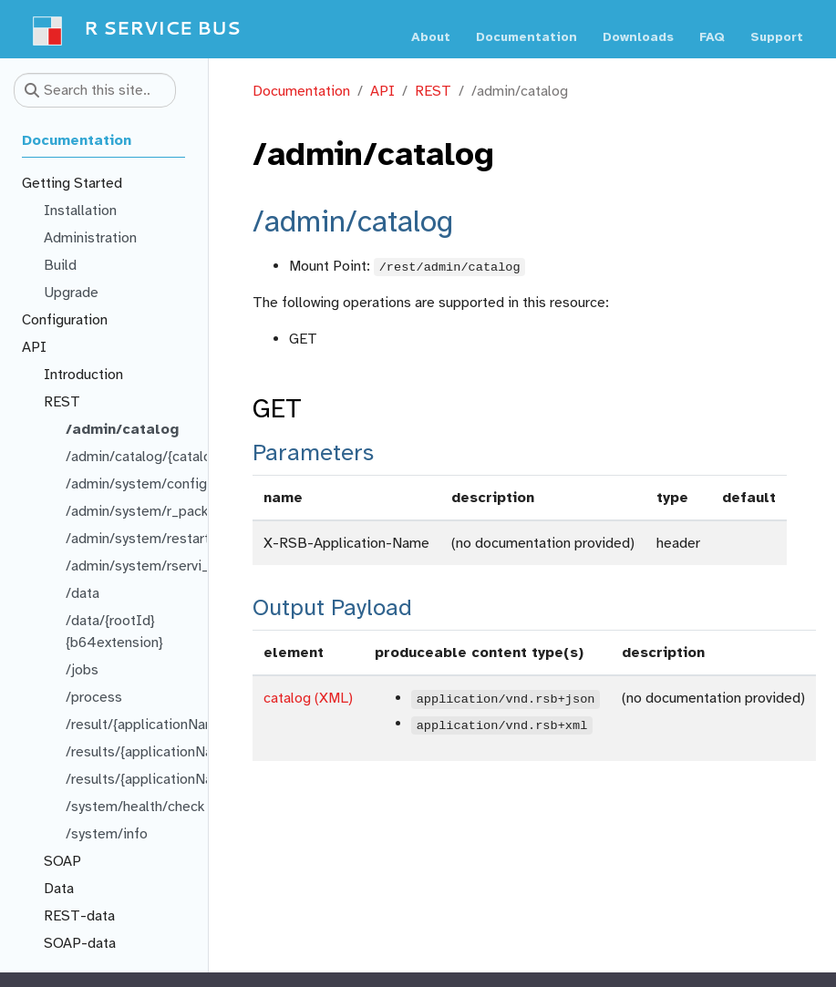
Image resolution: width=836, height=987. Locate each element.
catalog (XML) (308, 698)
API (382, 91)
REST (433, 91)
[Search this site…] (95, 90)
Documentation (301, 91)
